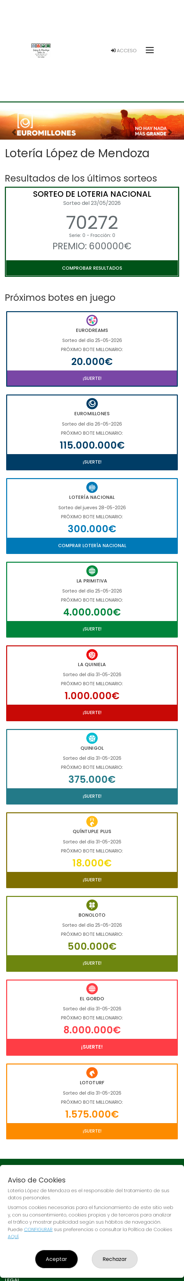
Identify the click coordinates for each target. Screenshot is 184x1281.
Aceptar (56, 1259)
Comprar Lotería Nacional (92, 545)
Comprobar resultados (92, 268)
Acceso (124, 50)
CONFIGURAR (38, 1229)
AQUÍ (13, 1236)
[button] (14, 132)
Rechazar (115, 1259)
